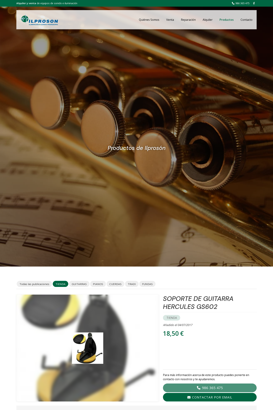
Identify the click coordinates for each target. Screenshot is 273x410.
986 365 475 (212, 387)
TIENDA (171, 318)
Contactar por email (212, 397)
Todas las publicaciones (34, 284)
